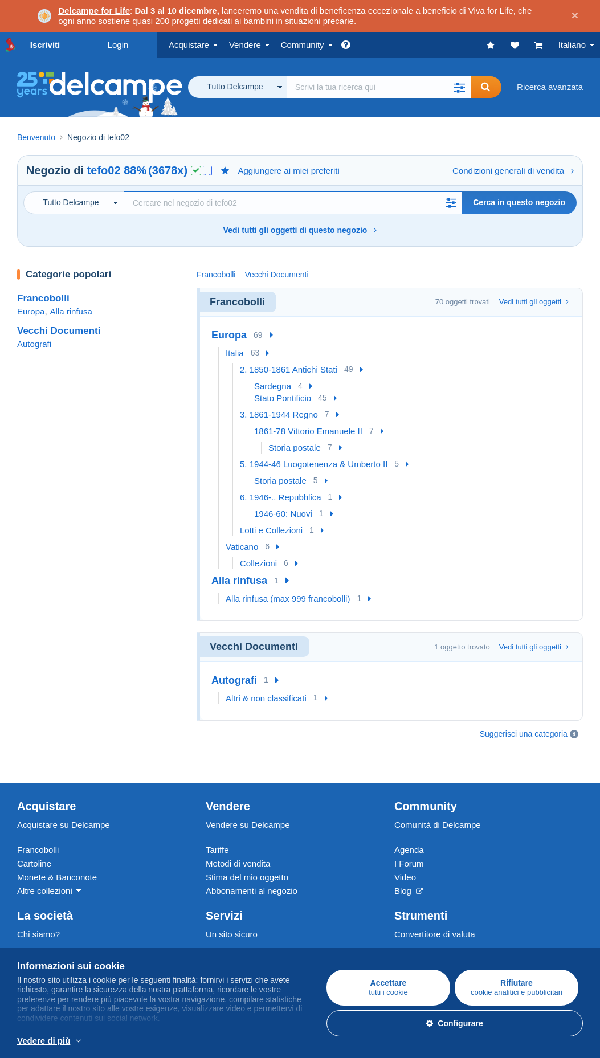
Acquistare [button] (189, 45)
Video (405, 848)
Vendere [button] (245, 45)
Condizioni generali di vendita (513, 170)
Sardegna (272, 386)
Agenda (409, 821)
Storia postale (294, 447)
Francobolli (43, 298)
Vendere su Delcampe (248, 796)
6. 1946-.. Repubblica (280, 497)
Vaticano (242, 547)
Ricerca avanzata (550, 87)
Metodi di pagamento (245, 931)
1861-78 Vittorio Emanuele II (308, 431)
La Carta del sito (48, 944)
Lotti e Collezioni (271, 530)
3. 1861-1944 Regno (279, 414)
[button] (459, 87)
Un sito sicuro (232, 905)
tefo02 (104, 170)
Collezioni (258, 563)
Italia (235, 353)
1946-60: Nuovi (283, 513)
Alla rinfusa (71, 311)
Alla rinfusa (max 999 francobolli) (288, 598)
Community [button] (302, 45)
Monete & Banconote (57, 848)
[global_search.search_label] (379, 87)
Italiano (572, 45)
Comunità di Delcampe (437, 796)
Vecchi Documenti (58, 330)
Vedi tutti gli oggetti (534, 301)
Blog (408, 862)
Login (118, 45)
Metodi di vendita (238, 835)
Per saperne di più (251, 1041)
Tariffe (217, 821)
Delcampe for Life (94, 10)
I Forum (409, 835)
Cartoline (34, 835)
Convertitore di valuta (434, 905)
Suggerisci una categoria (524, 733)
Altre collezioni (44, 862)
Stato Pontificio (282, 398)
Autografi (34, 344)
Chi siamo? (38, 905)
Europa (30, 311)
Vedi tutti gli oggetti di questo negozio (300, 230)
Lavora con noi (51, 931)
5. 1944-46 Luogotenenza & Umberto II (313, 464)
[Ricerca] (293, 202)
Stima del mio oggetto (247, 848)
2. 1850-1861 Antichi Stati (288, 369)
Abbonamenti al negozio (251, 862)
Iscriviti (45, 45)
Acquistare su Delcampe (63, 796)
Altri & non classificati (266, 698)
